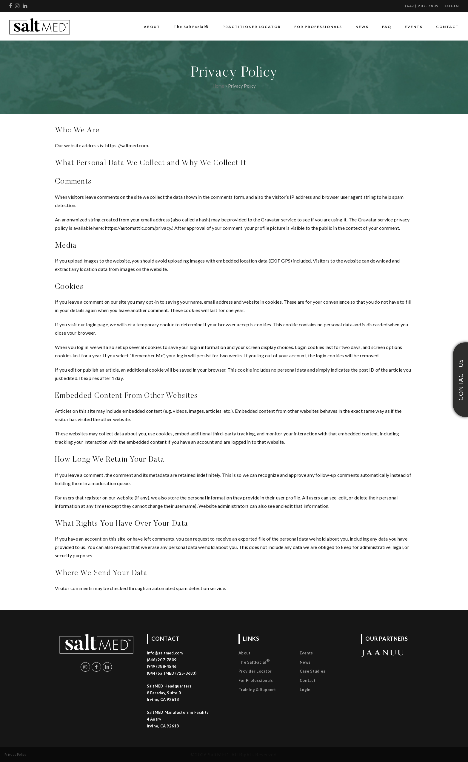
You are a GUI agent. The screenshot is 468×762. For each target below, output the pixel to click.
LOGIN (452, 6)
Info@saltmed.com (165, 653)
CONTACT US (460, 379)
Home (218, 86)
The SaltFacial (254, 661)
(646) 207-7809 (422, 6)
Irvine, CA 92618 (163, 726)
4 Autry (154, 719)
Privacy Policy (15, 754)
